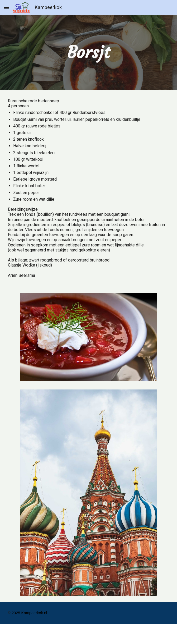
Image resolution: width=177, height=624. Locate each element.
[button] (6, 7)
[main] (88, 52)
